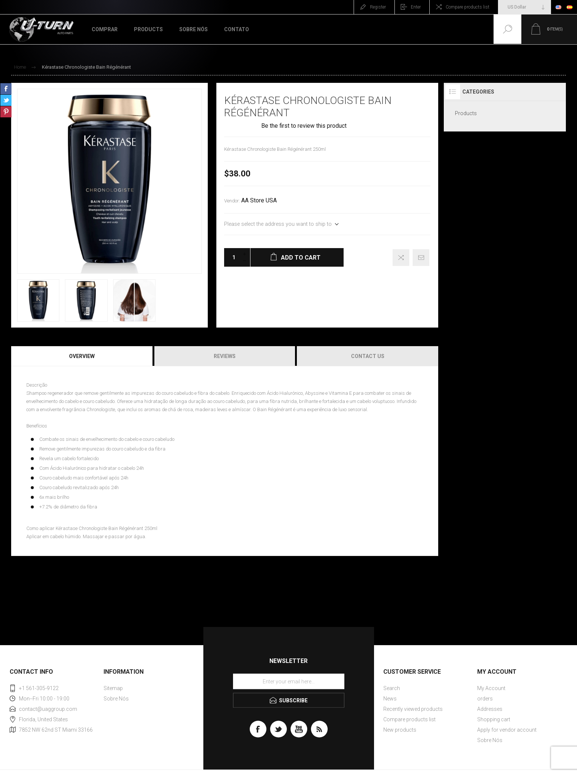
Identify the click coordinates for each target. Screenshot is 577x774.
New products (399, 730)
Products (466, 113)
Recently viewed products (413, 709)
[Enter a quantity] (231, 257)
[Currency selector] (524, 7)
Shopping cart (493, 719)
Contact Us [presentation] (367, 356)
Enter (416, 7)
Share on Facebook (6, 88)
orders (485, 699)
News (390, 699)
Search (391, 688)
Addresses (489, 709)
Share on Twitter (6, 100)
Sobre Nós (116, 699)
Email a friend (421, 257)
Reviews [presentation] (225, 356)
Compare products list (467, 7)
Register (378, 7)
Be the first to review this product (304, 126)
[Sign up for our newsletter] (288, 681)
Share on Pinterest (6, 111)
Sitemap (113, 688)
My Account (491, 688)
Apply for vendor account (507, 730)
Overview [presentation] (82, 356)
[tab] (82, 356)
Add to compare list (401, 257)
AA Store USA (259, 200)
